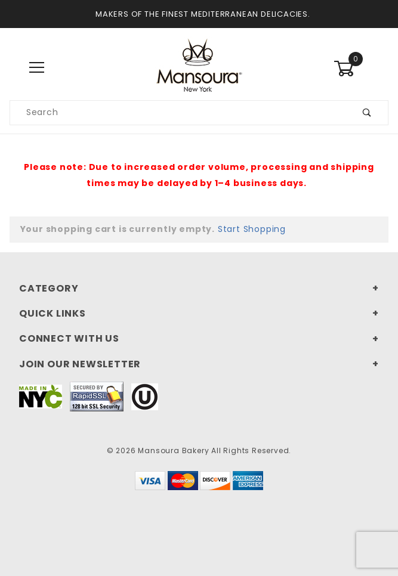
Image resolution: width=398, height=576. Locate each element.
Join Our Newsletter (80, 364)
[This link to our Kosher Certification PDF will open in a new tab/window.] (144, 396)
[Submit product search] (367, 113)
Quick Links (52, 313)
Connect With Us (69, 338)
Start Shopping (252, 229)
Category (48, 288)
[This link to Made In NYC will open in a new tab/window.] (40, 396)
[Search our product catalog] (178, 113)
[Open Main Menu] (37, 68)
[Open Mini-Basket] (361, 68)
